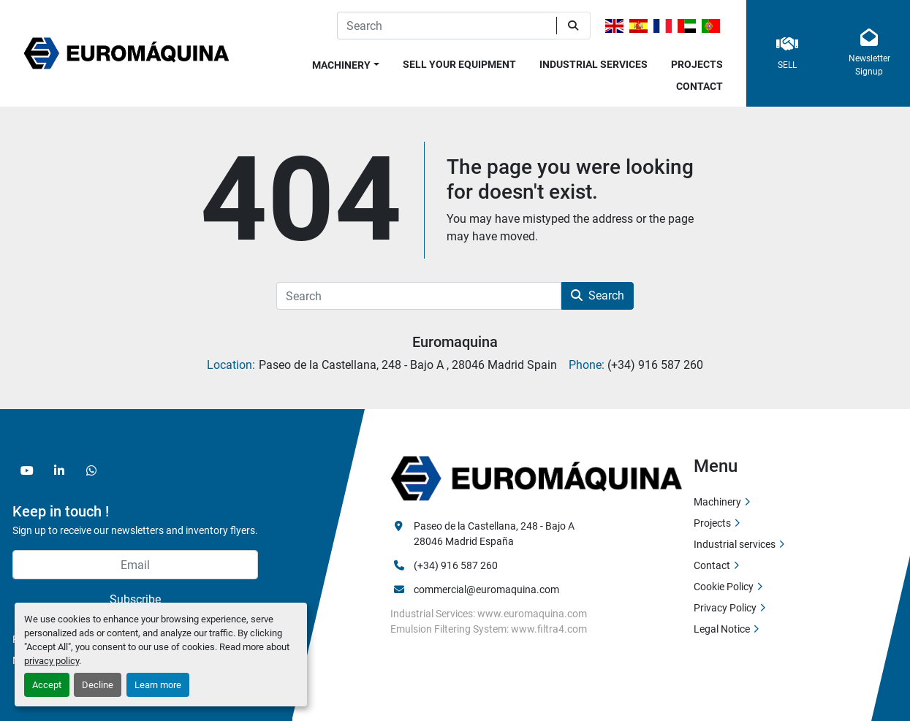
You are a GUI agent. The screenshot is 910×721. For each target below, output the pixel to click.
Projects (697, 64)
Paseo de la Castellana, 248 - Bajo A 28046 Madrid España (495, 533)
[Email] (135, 564)
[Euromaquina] (536, 478)
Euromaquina (455, 342)
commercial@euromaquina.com (486, 589)
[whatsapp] (91, 470)
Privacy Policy (725, 608)
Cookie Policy (724, 586)
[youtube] (27, 470)
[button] (345, 62)
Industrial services (593, 64)
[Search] (446, 25)
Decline (97, 684)
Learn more (157, 684)
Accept (46, 684)
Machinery (341, 65)
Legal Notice (722, 629)
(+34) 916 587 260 (456, 565)
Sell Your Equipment (459, 64)
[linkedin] (59, 470)
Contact (699, 86)
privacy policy (51, 660)
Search (597, 295)
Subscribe (135, 599)
